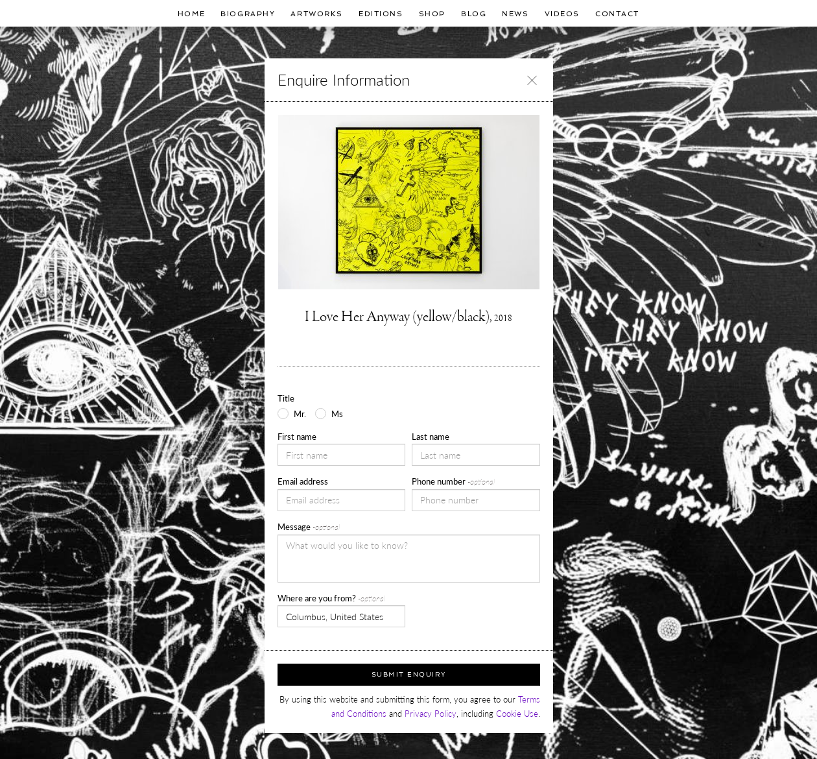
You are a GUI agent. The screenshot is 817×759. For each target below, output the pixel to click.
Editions (381, 14)
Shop (432, 14)
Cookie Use (517, 713)
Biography (247, 14)
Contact (617, 14)
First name (297, 436)
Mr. (300, 414)
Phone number (453, 481)
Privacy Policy (430, 713)
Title (286, 398)
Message (309, 527)
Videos (562, 14)
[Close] (532, 79)
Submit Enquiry (409, 674)
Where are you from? (331, 598)
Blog (473, 14)
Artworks (316, 14)
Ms (337, 414)
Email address (303, 481)
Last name (430, 436)
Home (191, 14)
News (515, 14)
